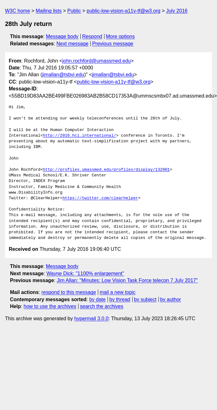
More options (120, 36)
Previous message (113, 43)
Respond (92, 36)
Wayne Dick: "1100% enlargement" (85, 273)
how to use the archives (50, 306)
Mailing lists (49, 10)
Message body (62, 36)
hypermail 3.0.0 (91, 318)
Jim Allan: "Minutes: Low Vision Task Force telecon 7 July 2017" (127, 280)
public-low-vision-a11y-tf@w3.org (123, 10)
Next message (72, 43)
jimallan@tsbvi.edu (63, 74)
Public (74, 10)
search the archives (102, 306)
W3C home (17, 10)
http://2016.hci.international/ (79, 136)
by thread (119, 299)
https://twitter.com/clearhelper (100, 198)
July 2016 (177, 10)
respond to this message (68, 292)
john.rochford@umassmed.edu (96, 60)
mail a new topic (118, 292)
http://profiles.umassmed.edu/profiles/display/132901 (106, 170)
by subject (145, 299)
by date (97, 299)
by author (170, 299)
